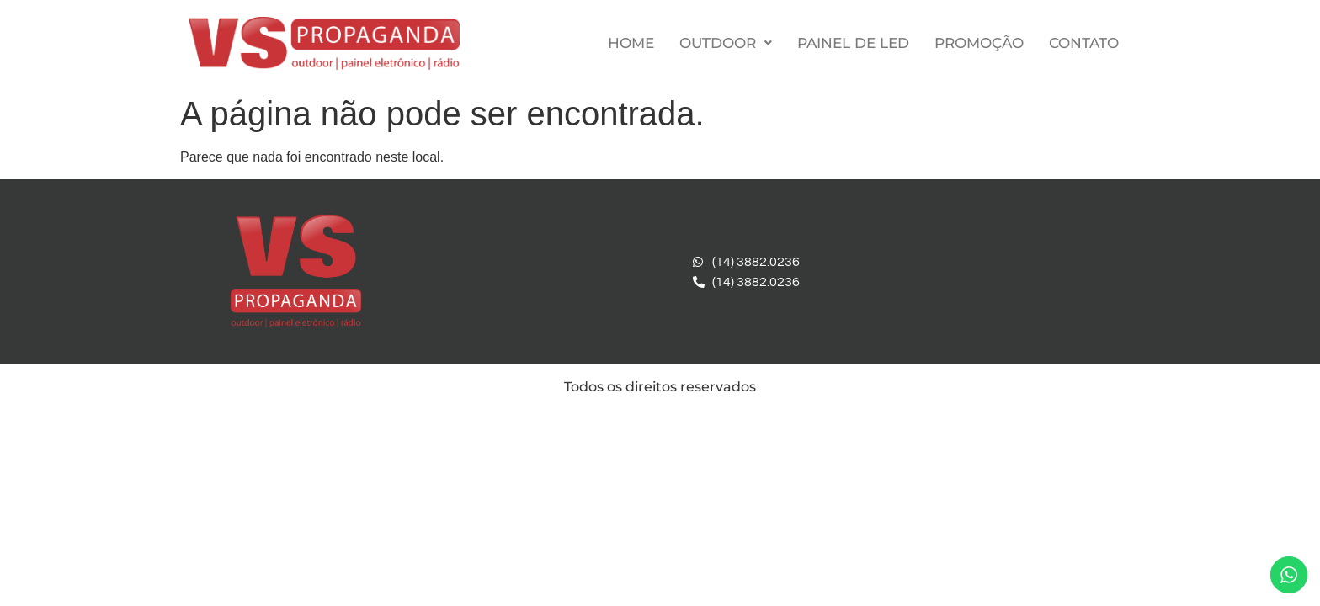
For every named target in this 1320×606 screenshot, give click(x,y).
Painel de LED (853, 43)
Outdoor (725, 43)
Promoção (979, 43)
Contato (1084, 43)
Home (631, 43)
